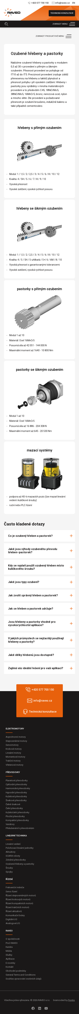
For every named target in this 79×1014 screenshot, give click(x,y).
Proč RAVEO (12, 943)
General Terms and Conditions (20, 974)
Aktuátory (10, 852)
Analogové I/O (13, 923)
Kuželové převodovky (16, 796)
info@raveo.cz (62, 3)
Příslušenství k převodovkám (20, 828)
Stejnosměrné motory (16, 741)
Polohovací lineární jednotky (19, 848)
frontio (71, 1000)
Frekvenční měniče (15, 887)
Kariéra (9, 947)
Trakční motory (13, 760)
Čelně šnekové (13, 804)
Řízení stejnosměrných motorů (21, 895)
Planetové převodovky (17, 780)
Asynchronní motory (16, 737)
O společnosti (13, 939)
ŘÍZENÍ (9, 879)
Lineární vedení (13, 844)
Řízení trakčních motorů (17, 907)
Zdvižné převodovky (16, 859)
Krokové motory (14, 749)
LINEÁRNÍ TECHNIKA (16, 835)
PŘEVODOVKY (13, 772)
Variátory (10, 824)
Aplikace (10, 959)
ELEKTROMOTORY (15, 728)
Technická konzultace (61, 13)
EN (73, 3)
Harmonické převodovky (18, 788)
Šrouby (9, 868)
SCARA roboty (13, 856)
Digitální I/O (11, 919)
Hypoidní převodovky (16, 792)
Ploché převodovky (15, 816)
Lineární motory (13, 753)
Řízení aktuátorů (14, 911)
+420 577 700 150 (40, 3)
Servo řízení (11, 891)
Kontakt (9, 967)
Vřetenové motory (14, 765)
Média (9, 951)
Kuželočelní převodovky (17, 812)
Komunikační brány (15, 915)
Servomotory (12, 745)
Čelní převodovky (14, 808)
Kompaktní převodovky (17, 820)
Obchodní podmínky (16, 971)
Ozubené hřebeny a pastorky (20, 864)
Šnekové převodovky (16, 800)
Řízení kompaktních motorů (19, 903)
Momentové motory (15, 756)
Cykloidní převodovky (16, 784)
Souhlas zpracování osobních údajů (23, 978)
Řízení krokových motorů (18, 899)
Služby (9, 955)
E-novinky (10, 963)
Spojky (9, 871)
